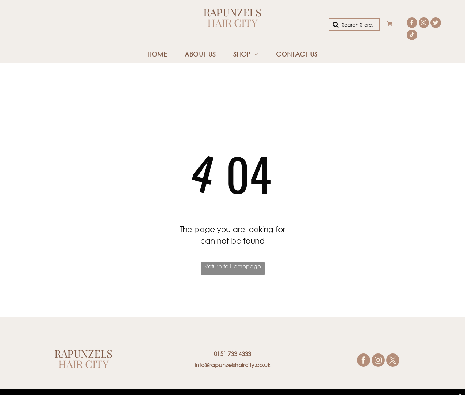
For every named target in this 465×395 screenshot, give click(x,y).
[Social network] (435, 23)
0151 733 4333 (232, 353)
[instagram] (424, 23)
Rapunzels (232, 12)
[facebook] (412, 23)
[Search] (354, 24)
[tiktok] (412, 36)
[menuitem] (157, 54)
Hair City (232, 23)
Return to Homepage (232, 266)
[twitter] (392, 360)
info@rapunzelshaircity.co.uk (232, 364)
